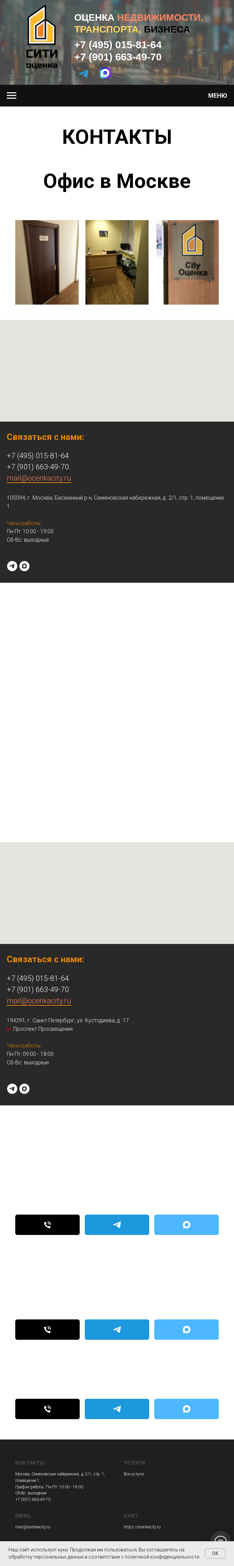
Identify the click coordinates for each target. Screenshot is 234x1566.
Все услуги (134, 1474)
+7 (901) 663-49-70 (118, 56)
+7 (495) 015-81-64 (118, 44)
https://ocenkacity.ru (142, 1527)
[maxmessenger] (24, 566)
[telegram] (12, 566)
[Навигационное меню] (11, 95)
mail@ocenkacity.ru (39, 478)
